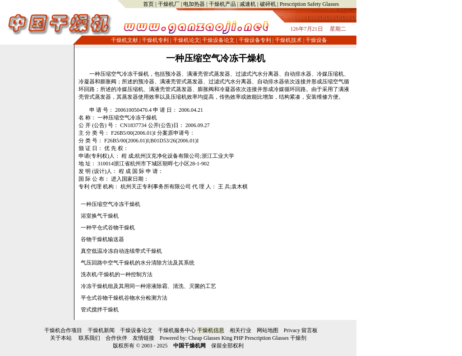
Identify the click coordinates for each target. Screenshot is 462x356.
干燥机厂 (169, 4)
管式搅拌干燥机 (100, 309)
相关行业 (240, 330)
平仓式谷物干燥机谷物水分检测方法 (124, 298)
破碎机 (268, 4)
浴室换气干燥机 (100, 216)
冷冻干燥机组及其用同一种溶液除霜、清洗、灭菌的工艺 (148, 286)
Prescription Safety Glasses (309, 4)
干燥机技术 (288, 40)
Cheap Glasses (204, 338)
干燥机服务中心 (177, 330)
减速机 (248, 4)
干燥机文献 (124, 40)
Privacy (292, 330)
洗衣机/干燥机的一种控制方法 (116, 274)
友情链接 (143, 338)
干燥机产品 (222, 4)
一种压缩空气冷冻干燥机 (215, 58)
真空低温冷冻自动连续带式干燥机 (121, 251)
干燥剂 (298, 338)
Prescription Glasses (267, 338)
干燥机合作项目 (63, 330)
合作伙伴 (116, 338)
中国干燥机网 (189, 345)
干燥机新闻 (101, 330)
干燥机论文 (186, 40)
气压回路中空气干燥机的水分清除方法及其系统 (137, 263)
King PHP (233, 338)
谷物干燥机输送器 (102, 239)
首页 (148, 4)
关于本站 (61, 338)
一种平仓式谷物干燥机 (108, 227)
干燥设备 (316, 40)
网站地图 (267, 330)
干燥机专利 (155, 40)
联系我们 (89, 338)
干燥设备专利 (255, 40)
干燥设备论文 (218, 40)
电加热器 (194, 4)
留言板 (309, 330)
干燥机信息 (210, 330)
